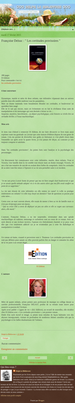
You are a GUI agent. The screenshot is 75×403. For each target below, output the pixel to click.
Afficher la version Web (37, 363)
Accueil (37, 358)
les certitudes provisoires (11, 83)
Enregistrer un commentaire (14, 349)
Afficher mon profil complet (11, 396)
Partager (5, 338)
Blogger (41, 401)
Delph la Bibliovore (23, 371)
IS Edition (40, 266)
